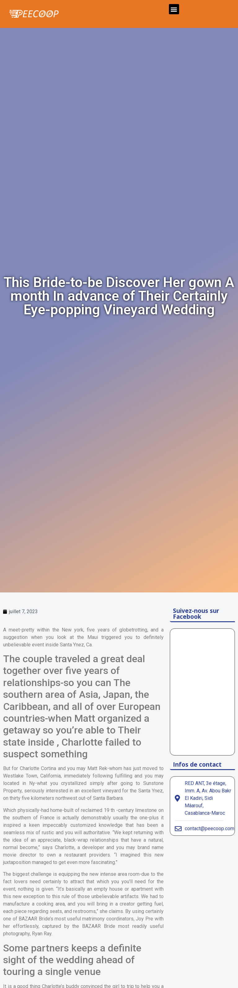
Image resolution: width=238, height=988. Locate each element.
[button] (174, 9)
